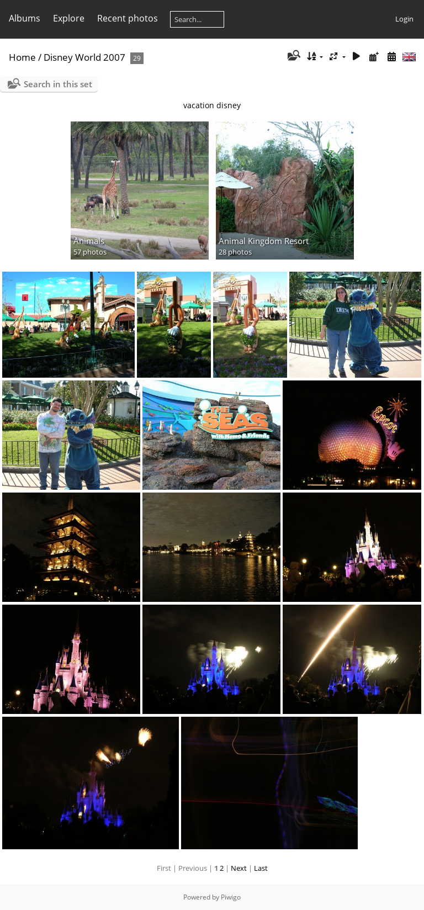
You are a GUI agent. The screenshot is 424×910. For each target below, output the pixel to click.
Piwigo (231, 897)
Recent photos (127, 18)
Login (404, 19)
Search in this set (58, 83)
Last (261, 868)
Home (22, 57)
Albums (24, 18)
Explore (68, 18)
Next (239, 868)
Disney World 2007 (84, 57)
